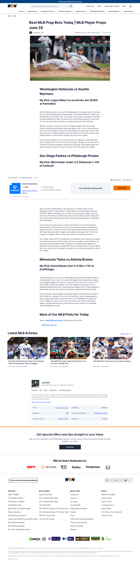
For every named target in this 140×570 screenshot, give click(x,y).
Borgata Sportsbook (100, 417)
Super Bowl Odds (45, 498)
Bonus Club (90, 6)
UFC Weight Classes (15, 502)
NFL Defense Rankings (16, 530)
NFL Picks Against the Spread (19, 533)
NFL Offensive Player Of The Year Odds (53, 512)
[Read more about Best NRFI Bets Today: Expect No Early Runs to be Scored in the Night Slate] (70, 363)
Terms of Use (106, 505)
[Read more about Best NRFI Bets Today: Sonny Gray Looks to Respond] (112, 363)
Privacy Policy (107, 502)
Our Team (73, 505)
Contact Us (74, 498)
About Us (73, 502)
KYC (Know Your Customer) (112, 516)
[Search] (71, 6)
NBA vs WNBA (13, 498)
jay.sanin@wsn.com (62, 411)
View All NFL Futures (46, 523)
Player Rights (106, 512)
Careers (73, 516)
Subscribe (70, 451)
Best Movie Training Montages (19, 512)
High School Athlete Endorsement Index (22, 523)
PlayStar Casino (63, 422)
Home (9, 16)
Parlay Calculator (14, 516)
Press (72, 519)
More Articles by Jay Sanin (42, 406)
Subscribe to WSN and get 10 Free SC (71, 1)
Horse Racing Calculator (17, 519)
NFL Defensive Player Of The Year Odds (54, 516)
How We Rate (75, 509)
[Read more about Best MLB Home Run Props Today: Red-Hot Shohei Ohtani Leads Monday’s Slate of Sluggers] (27, 364)
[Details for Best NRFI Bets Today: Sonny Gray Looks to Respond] (112, 348)
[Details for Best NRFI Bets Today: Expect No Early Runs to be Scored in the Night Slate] (70, 348)
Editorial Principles (108, 498)
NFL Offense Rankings (16, 526)
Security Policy (107, 519)
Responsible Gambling (112, 6)
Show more (126, 334)
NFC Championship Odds (48, 502)
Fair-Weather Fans (14, 509)
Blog (124, 6)
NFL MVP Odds (44, 509)
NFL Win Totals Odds (47, 519)
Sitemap (73, 533)
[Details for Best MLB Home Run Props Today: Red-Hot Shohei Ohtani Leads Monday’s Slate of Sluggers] (27, 348)
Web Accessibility (76, 530)
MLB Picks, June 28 (49, 325)
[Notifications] (130, 6)
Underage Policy (108, 509)
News (99, 6)
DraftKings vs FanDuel (16, 505)
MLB (14, 16)
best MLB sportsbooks (54, 320)
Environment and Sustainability (81, 523)
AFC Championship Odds (48, 505)
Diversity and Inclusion (78, 526)
